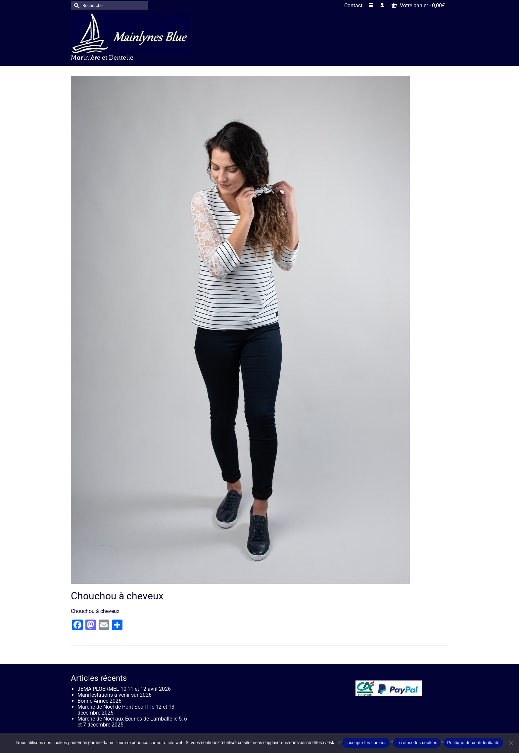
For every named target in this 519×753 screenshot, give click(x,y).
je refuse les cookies (417, 742)
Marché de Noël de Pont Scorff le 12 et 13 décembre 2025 (125, 710)
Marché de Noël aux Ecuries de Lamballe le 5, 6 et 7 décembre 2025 (132, 722)
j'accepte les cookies (366, 742)
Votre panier (418, 5)
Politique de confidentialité (473, 742)
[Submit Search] (76, 5)
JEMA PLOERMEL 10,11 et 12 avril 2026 (124, 689)
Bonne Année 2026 (99, 701)
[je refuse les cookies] (510, 742)
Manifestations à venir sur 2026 (114, 695)
